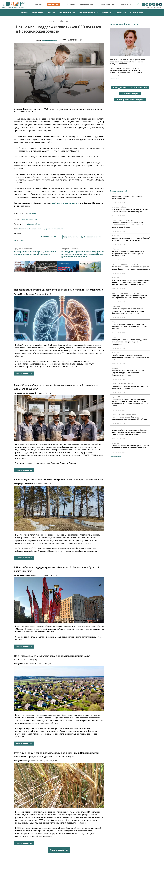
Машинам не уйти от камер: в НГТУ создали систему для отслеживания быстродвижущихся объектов (128, 311)
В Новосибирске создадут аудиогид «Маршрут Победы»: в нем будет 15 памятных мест (128, 253)
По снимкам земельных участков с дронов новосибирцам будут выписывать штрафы (131, 268)
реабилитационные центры (65, 203)
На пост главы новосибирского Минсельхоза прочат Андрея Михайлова (129, 418)
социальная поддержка (41, 229)
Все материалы (115, 78)
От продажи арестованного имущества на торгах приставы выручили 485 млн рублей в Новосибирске (82, 254)
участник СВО (24, 229)
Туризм (130, 383)
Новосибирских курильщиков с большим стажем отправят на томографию (58, 289)
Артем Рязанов (26, 484)
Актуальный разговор (124, 24)
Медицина (115, 207)
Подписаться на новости (91, 237)
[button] (138, 4)
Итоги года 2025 (139, 87)
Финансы (115, 368)
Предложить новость (70, 237)
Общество (64, 21)
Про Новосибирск (130, 93)
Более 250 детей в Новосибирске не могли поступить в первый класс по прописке (130, 446)
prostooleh (31, 213)
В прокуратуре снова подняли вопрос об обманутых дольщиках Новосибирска (129, 296)
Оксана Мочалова (49, 40)
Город (114, 396)
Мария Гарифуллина (29, 575)
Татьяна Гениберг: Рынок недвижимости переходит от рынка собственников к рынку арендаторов (128, 62)
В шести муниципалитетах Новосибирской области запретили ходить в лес (59, 479)
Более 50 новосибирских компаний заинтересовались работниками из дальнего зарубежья (127, 224)
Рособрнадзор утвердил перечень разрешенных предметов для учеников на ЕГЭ (130, 357)
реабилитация (57, 229)
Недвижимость (124, 264)
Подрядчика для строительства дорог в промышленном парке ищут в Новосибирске (129, 341)
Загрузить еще (59, 850)
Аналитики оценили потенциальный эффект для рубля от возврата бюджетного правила (128, 372)
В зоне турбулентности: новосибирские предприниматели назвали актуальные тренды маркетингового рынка (129, 432)
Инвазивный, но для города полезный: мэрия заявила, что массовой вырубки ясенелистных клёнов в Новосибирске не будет (130, 402)
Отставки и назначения (127, 414)
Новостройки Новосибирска (129, 99)
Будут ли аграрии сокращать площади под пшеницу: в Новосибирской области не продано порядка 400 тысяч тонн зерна (130, 282)
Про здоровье (120, 87)
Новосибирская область (31, 224)
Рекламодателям (153, 7)
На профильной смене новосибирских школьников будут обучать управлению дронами (129, 326)
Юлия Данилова (27, 294)
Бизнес (114, 193)
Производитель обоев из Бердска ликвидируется (127, 197)
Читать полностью (24, 373)
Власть (51, 21)
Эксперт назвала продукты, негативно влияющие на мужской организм (35, 252)
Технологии (116, 306)
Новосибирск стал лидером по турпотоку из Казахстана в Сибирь (130, 387)
